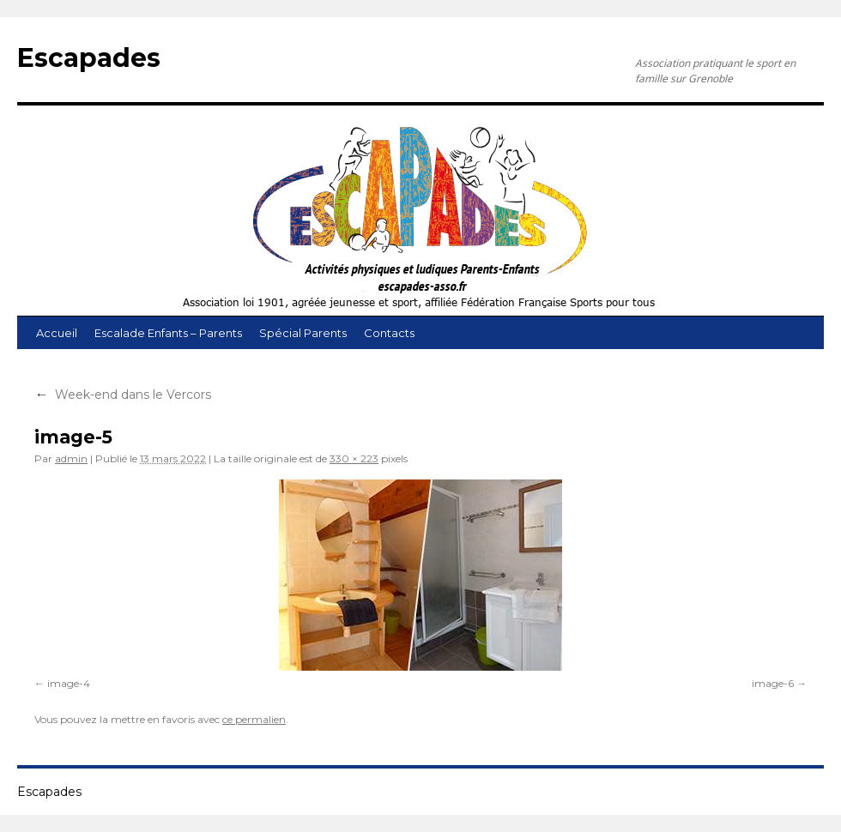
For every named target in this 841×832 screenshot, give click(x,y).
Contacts (389, 333)
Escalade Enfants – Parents (168, 333)
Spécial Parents (303, 333)
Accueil (56, 333)
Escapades (88, 58)
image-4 (68, 683)
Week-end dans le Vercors (122, 394)
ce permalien (254, 719)
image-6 (773, 683)
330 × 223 (354, 458)
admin (71, 458)
